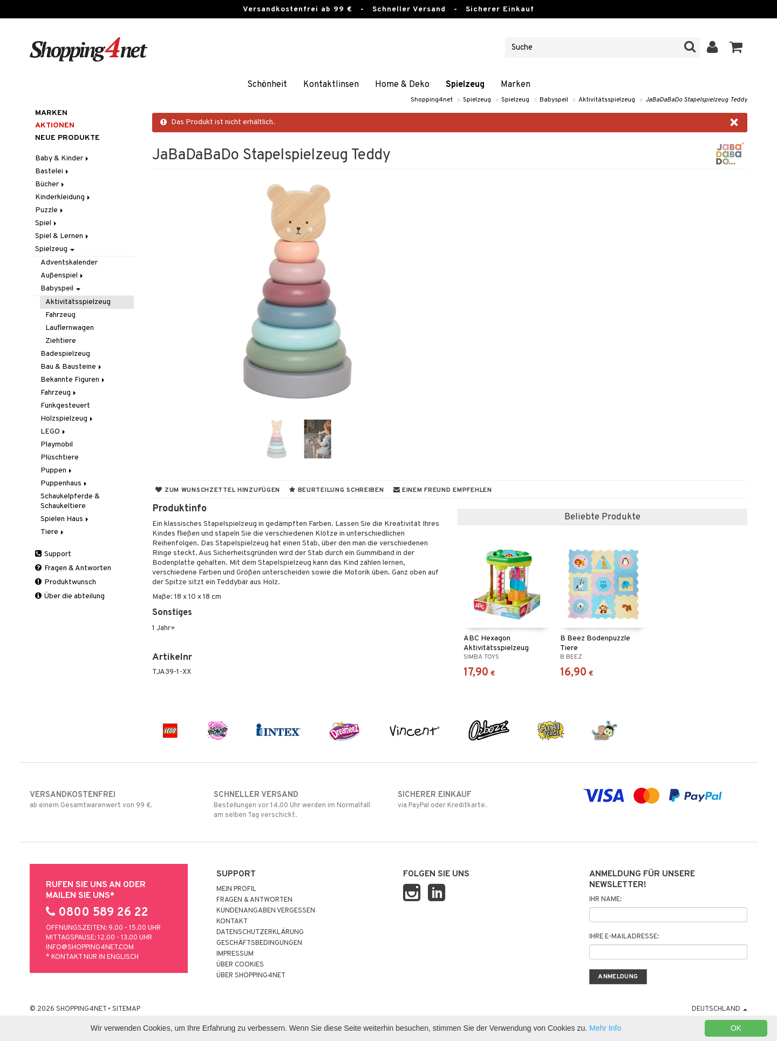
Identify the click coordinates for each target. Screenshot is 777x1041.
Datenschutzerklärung (260, 932)
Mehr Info (605, 1028)
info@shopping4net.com (90, 947)
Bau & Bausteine (71, 366)
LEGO (53, 431)
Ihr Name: (605, 899)
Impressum (235, 954)
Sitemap (126, 1009)
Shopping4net (432, 100)
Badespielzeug (65, 354)
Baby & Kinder (62, 158)
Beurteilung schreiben (336, 490)
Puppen (56, 470)
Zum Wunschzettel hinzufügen (217, 490)
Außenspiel (62, 275)
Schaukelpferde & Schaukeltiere (70, 501)
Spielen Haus (65, 519)
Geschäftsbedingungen (259, 943)
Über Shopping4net (250, 975)
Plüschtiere (59, 457)
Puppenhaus (64, 483)
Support (53, 554)
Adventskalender (69, 262)
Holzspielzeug (67, 418)
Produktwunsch (65, 582)
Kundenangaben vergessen (265, 911)
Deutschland (719, 1009)
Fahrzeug (60, 315)
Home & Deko (402, 84)
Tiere (52, 532)
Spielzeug (465, 84)
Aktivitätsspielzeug (606, 100)
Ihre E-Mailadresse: (624, 936)
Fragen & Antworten (73, 568)
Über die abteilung (70, 596)
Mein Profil (236, 889)
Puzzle (50, 210)
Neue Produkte (67, 138)
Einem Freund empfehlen (442, 490)
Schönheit (267, 84)
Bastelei (52, 171)
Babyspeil (554, 100)
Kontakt (232, 921)
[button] (736, 47)
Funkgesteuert (65, 405)
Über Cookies (240, 965)
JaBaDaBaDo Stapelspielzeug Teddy (696, 100)
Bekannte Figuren (73, 379)
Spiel (46, 223)
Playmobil (56, 444)
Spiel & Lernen (62, 236)
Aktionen (54, 125)
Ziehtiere (60, 341)
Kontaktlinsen (331, 84)
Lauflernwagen (69, 328)
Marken (515, 84)
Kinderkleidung (63, 197)
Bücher (50, 184)
